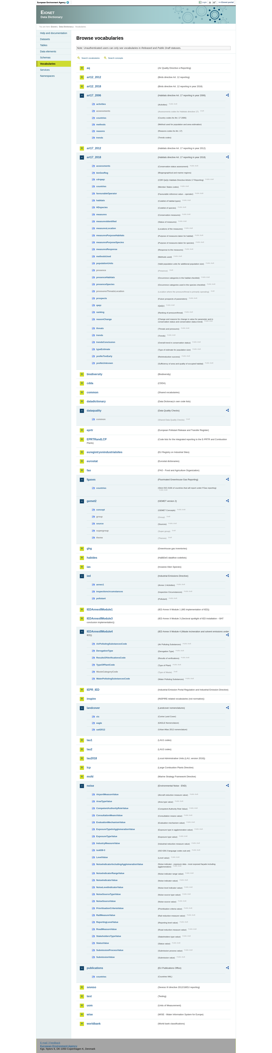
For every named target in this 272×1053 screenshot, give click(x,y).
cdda (90, 383)
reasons (100, 131)
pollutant (101, 598)
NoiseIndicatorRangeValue (110, 873)
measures (101, 214)
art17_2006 (94, 95)
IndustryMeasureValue (108, 843)
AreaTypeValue (104, 801)
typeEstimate (103, 349)
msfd (90, 776)
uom (90, 1005)
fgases (91, 479)
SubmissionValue (105, 957)
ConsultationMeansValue (109, 815)
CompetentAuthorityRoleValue (112, 808)
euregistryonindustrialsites (104, 452)
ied (89, 575)
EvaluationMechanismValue (110, 822)
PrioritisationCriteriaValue (110, 908)
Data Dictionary (66, 27)
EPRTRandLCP (97, 439)
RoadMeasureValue (106, 929)
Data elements (48, 51)
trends (99, 137)
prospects (101, 298)
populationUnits (104, 263)
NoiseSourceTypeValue (108, 894)
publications (95, 968)
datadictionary (96, 401)
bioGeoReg (102, 173)
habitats (100, 200)
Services (45, 69)
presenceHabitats (105, 277)
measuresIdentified (106, 221)
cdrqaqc (100, 179)
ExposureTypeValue (106, 836)
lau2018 (92, 758)
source (100, 523)
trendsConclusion (105, 342)
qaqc (98, 305)
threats (100, 328)
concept (100, 509)
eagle (99, 723)
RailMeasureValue (105, 915)
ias (89, 566)
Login (204, 2)
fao (89, 470)
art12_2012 (94, 77)
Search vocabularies (91, 58)
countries (101, 118)
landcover (93, 707)
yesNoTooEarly (104, 356)
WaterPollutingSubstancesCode (113, 678)
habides (92, 557)
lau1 (89, 740)
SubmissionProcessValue (109, 950)
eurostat (92, 461)
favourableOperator (106, 193)
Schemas (45, 57)
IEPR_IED (93, 689)
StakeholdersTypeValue (108, 936)
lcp (89, 767)
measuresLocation (106, 228)
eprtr (90, 430)
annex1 (100, 584)
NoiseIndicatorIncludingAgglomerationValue (119, 864)
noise (90, 785)
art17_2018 (94, 157)
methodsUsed (103, 256)
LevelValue (102, 857)
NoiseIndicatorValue (106, 880)
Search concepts (115, 58)
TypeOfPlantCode (105, 664)
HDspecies (102, 207)
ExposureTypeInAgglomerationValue (115, 829)
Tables (43, 45)
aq (88, 68)
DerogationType (104, 650)
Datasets (45, 39)
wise (90, 1014)
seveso (91, 987)
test (89, 996)
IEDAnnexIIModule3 (100, 618)
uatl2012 (100, 729)
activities (101, 104)
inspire (91, 698)
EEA (54, 2)
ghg (89, 548)
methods (100, 124)
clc (97, 716)
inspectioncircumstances (109, 591)
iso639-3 (100, 850)
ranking (100, 312)
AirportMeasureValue (107, 794)
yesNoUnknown (104, 363)
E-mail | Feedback (50, 1042)
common (92, 392)
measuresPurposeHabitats (110, 235)
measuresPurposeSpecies (110, 242)
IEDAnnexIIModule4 (100, 631)
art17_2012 (94, 148)
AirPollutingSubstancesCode (111, 644)
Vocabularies (48, 63)
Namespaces (47, 76)
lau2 (89, 749)
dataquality (94, 410)
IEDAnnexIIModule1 (100, 609)
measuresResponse (106, 249)
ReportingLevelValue (107, 922)
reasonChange (104, 319)
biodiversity (94, 374)
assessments (103, 166)
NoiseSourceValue (106, 901)
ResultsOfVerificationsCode (111, 657)
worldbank (94, 1023)
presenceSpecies (105, 284)
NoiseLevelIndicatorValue (109, 887)
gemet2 (91, 501)
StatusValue (102, 943)
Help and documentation (53, 33)
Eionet (54, 27)
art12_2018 (94, 86)
